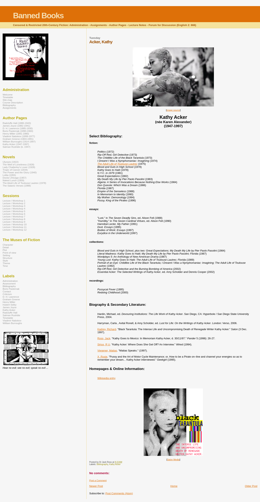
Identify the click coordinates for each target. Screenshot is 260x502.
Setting (6, 255)
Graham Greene (11, 299)
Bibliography (102, 464)
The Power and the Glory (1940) (20, 172)
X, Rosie (102, 356)
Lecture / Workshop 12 (15, 229)
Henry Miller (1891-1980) (16, 133)
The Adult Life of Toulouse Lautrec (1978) (24, 183)
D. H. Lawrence (11, 296)
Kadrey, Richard (106, 329)
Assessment (9, 283)
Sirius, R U (103, 344)
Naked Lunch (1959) (13, 180)
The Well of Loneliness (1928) (18, 164)
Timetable (8, 97)
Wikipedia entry (106, 378)
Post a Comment (97, 480)
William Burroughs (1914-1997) (19, 141)
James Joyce (9, 307)
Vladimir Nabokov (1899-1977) (19, 136)
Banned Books (38, 15)
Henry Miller (9, 302)
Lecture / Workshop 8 (14, 219)
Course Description (13, 102)
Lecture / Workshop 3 (14, 206)
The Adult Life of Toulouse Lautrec (117, 163)
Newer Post (96, 486)
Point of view (9, 252)
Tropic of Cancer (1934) (15, 169)
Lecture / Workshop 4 (14, 208)
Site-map (7, 100)
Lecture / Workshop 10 (15, 224)
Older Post (251, 486)
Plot (5, 250)
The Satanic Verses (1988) (17, 185)
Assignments (9, 107)
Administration (10, 281)
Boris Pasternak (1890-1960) (18, 131)
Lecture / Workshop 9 (14, 221)
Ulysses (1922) (10, 161)
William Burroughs (12, 323)
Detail (6, 247)
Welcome (8, 94)
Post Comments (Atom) (119, 493)
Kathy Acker (114, 464)
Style (5, 260)
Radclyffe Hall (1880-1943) (17, 123)
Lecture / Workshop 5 (14, 211)
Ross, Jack (103, 338)
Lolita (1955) (9, 175)
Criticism (7, 294)
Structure (7, 258)
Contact (7, 291)
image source (173, 110)
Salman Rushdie (11, 315)
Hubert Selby (9, 304)
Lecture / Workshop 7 (14, 216)
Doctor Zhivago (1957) (14, 177)
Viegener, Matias (107, 350)
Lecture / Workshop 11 (15, 227)
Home (174, 486)
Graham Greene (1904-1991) (18, 139)
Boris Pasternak (11, 288)
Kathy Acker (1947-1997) (16, 144)
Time (5, 266)
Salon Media (173, 459)
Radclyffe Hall (10, 312)
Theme (6, 263)
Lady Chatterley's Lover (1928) (19, 167)
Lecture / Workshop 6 (14, 214)
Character (8, 244)
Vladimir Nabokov (12, 320)
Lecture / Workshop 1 (14, 200)
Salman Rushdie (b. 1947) (16, 146)
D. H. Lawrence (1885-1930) (18, 128)
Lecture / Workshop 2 (14, 203)
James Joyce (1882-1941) (16, 125)
